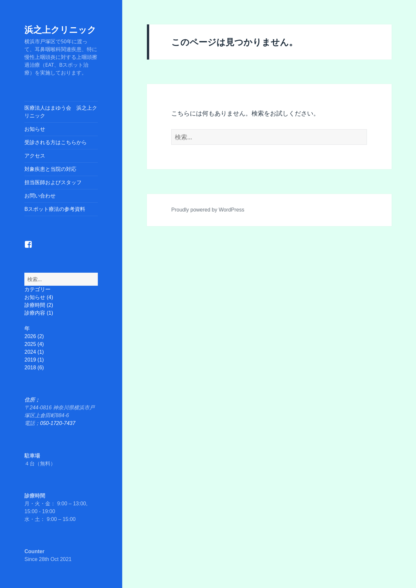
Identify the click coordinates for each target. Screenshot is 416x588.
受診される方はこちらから (55, 142)
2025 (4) (34, 344)
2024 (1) (34, 352)
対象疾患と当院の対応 (50, 169)
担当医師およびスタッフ (53, 182)
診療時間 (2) (38, 305)
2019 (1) (34, 359)
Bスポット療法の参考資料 (54, 209)
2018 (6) (34, 367)
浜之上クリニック (60, 29)
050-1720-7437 (57, 423)
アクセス (34, 155)
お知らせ (34, 129)
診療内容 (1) (38, 313)
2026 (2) (34, 336)
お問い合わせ (40, 195)
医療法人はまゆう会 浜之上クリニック (60, 111)
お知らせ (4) (38, 297)
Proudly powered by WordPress (207, 209)
